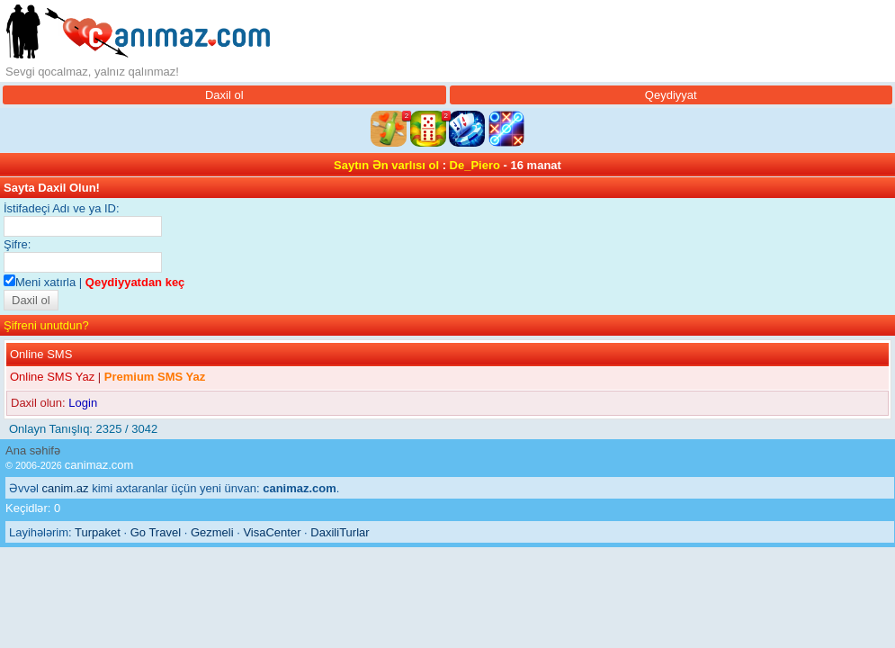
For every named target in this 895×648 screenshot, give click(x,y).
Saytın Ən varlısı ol (386, 165)
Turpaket (98, 532)
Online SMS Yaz (52, 376)
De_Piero (475, 165)
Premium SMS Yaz (154, 376)
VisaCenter (271, 532)
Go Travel (155, 532)
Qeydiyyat (671, 95)
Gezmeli (212, 532)
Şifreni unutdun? (46, 325)
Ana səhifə (32, 450)
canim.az (65, 488)
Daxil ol (224, 95)
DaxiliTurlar (339, 532)
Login (82, 403)
